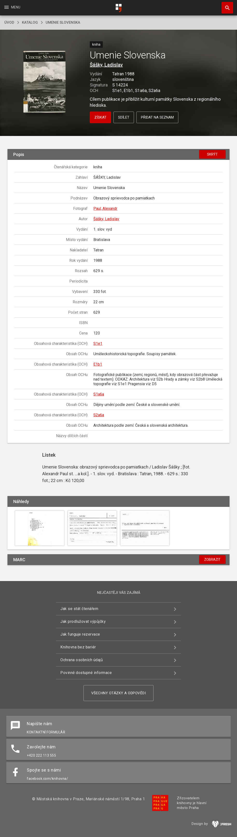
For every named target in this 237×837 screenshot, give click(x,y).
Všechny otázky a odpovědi (118, 693)
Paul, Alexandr (105, 208)
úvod (9, 22)
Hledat (225, 5)
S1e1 (97, 343)
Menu (12, 7)
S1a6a (98, 394)
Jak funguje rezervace (80, 634)
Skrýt (212, 154)
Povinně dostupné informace (86, 672)
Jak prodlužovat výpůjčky (83, 621)
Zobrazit (212, 559)
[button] (44, 82)
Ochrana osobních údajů (81, 660)
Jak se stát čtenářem (79, 608)
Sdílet (123, 117)
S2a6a (98, 415)
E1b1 (97, 364)
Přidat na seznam (157, 117)
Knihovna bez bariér (78, 647)
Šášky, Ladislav (106, 65)
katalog (30, 22)
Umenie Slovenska (63, 22)
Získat (100, 117)
